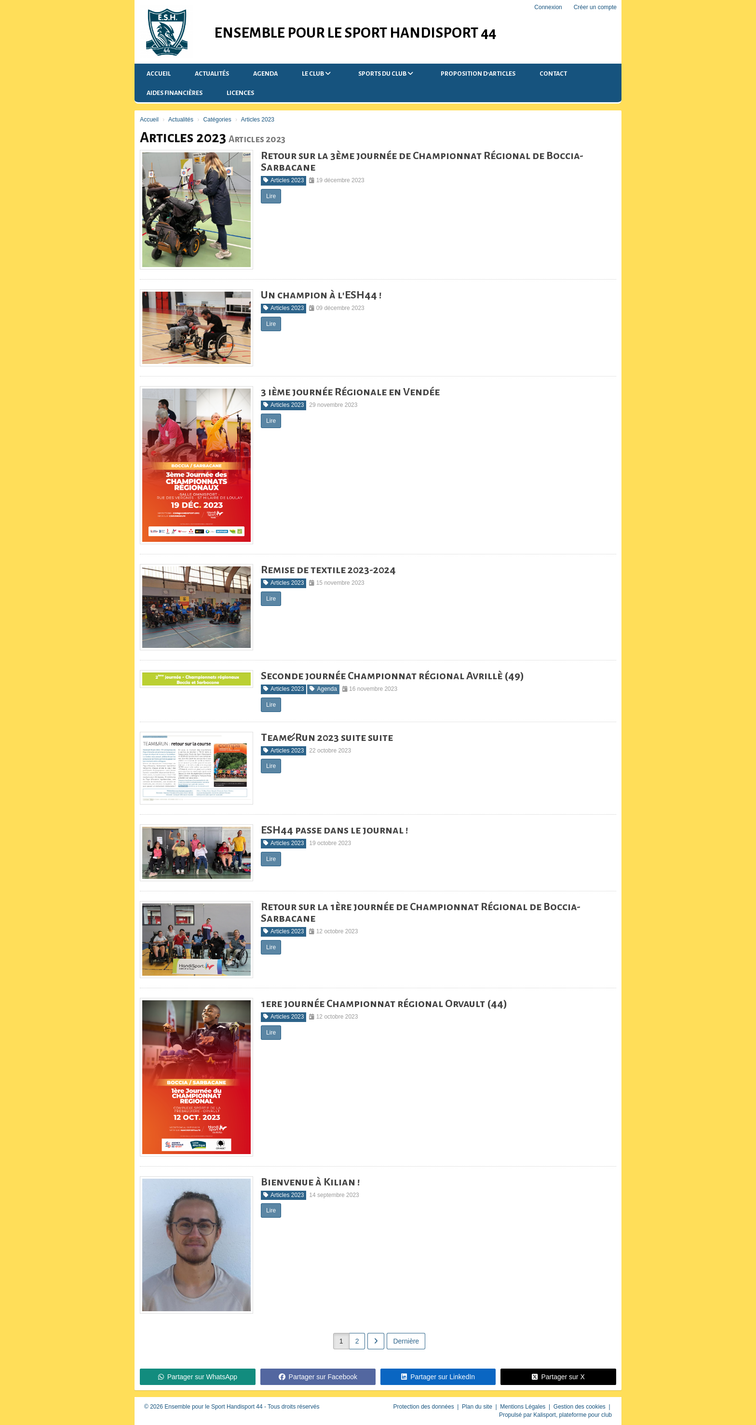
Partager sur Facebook (318, 1377)
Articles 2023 (283, 180)
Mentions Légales (523, 1406)
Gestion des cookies (580, 1406)
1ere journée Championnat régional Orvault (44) (384, 1003)
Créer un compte (595, 7)
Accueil (159, 73)
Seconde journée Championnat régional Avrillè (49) (392, 676)
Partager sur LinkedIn (438, 1377)
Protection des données (424, 1406)
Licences (240, 93)
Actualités (212, 73)
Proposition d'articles (478, 73)
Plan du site (478, 1406)
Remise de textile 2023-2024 (328, 570)
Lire (271, 196)
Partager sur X (558, 1377)
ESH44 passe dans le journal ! (334, 830)
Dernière (406, 1341)
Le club (316, 73)
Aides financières (174, 93)
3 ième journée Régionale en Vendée (350, 392)
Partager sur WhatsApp (198, 1377)
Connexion (548, 7)
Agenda (265, 73)
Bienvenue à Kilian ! (310, 1182)
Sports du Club (385, 73)
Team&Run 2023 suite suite (327, 737)
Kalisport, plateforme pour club (572, 1415)
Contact (553, 73)
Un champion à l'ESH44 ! (321, 295)
